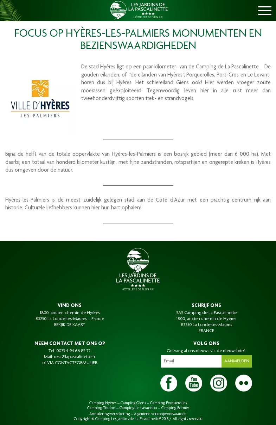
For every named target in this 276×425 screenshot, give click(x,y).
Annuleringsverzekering (109, 414)
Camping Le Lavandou (138, 408)
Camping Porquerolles (168, 403)
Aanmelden (236, 361)
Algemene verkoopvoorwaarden (160, 414)
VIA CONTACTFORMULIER (72, 363)
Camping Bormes (175, 408)
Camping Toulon (101, 408)
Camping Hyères (102, 403)
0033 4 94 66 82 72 (73, 351)
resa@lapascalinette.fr (74, 357)
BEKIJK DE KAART (69, 324)
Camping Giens (133, 403)
